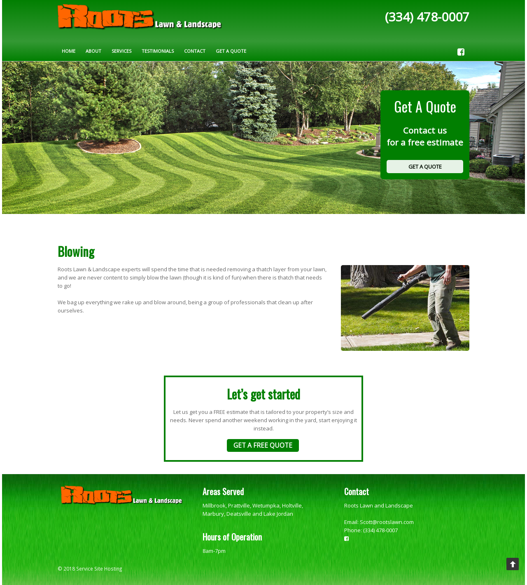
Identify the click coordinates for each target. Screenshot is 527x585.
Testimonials (158, 51)
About (93, 51)
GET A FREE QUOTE (262, 445)
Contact (194, 51)
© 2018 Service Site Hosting (90, 568)
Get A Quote (231, 51)
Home (68, 51)
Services (121, 51)
